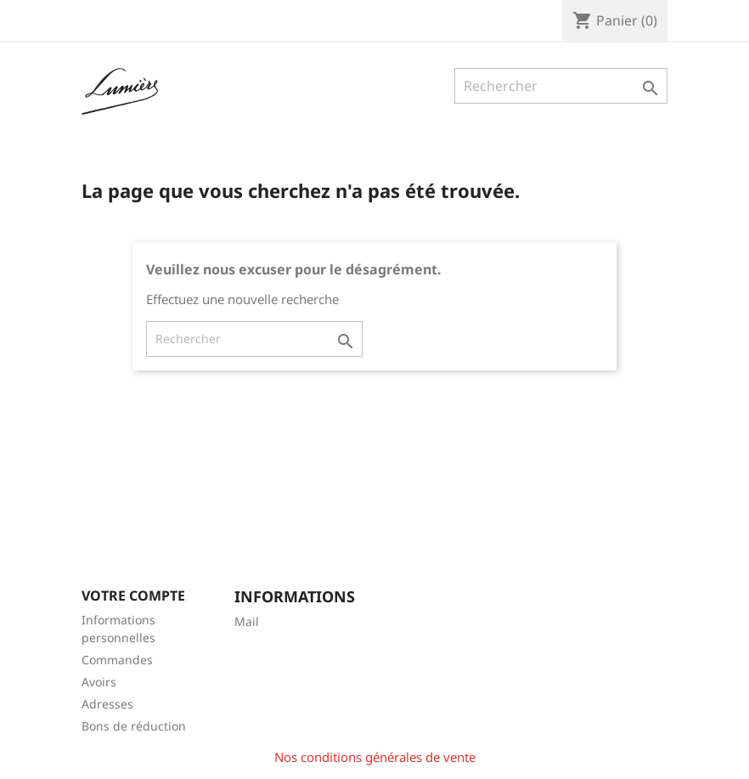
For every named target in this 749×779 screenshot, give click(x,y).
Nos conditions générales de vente (375, 756)
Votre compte (133, 595)
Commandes (117, 660)
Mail (246, 621)
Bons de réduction (134, 726)
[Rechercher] (560, 86)
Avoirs (99, 682)
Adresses (107, 704)
